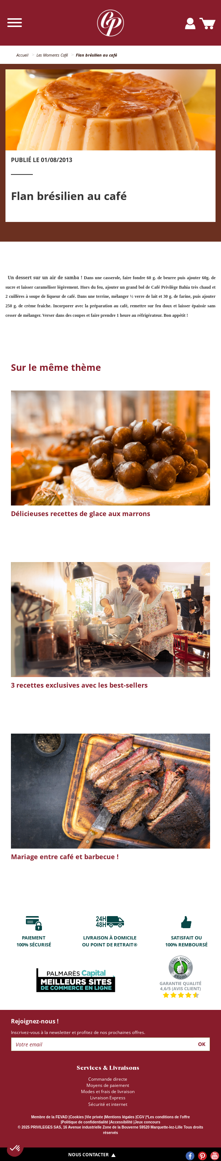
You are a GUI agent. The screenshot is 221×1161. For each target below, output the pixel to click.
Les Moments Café (52, 55)
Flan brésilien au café (96, 55)
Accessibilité (121, 1122)
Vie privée (94, 1117)
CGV (140, 1117)
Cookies (77, 1117)
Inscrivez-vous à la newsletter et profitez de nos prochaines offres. (78, 1032)
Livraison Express (107, 1098)
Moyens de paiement (107, 1085)
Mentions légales (120, 1117)
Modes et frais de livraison (108, 1091)
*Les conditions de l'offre (168, 1117)
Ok (201, 1044)
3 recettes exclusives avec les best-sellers (79, 685)
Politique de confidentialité (85, 1122)
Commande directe (107, 1079)
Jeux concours (147, 1122)
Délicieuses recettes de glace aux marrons (80, 513)
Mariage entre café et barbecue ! (65, 856)
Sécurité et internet (107, 1104)
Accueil (22, 55)
